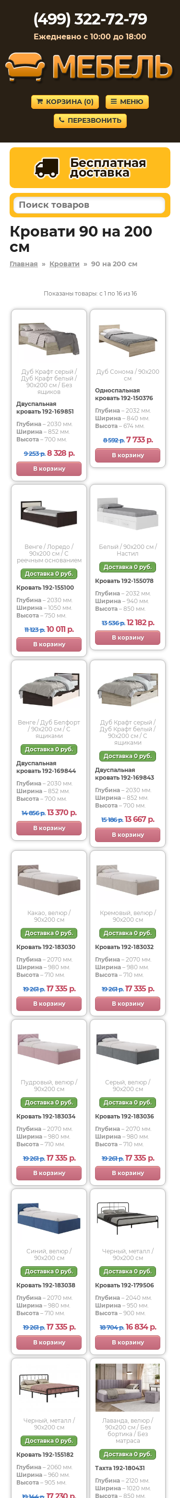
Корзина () (65, 101)
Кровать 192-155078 (124, 580)
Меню (127, 101)
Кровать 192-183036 (124, 1116)
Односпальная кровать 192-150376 (124, 394)
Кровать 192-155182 (44, 1454)
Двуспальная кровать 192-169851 (45, 407)
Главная (24, 264)
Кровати (64, 264)
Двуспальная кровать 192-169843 (124, 773)
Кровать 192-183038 (45, 1285)
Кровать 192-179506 (124, 1285)
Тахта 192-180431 (120, 1468)
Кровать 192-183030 (45, 947)
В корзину (49, 468)
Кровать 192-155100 (45, 587)
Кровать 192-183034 (45, 1116)
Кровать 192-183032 (124, 947)
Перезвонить (90, 120)
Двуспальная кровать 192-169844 (46, 767)
